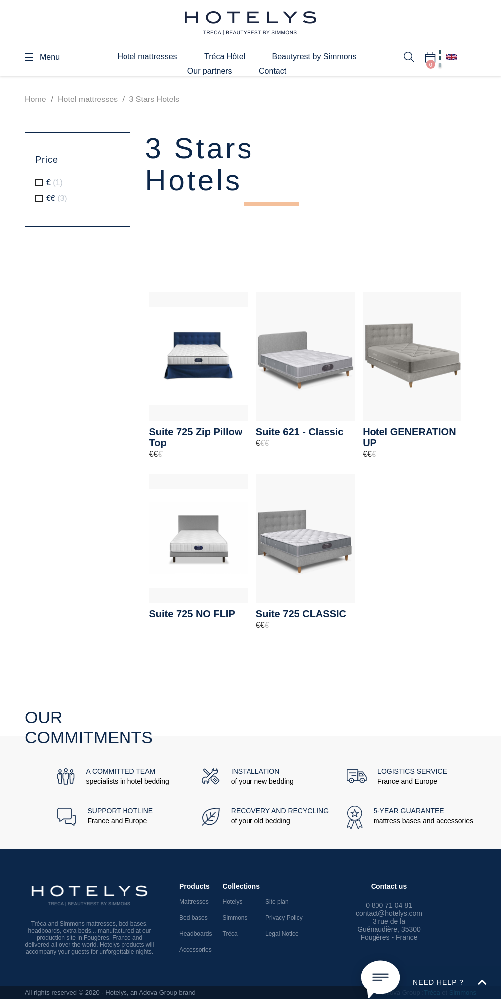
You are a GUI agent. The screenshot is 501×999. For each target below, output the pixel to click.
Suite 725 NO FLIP (192, 613)
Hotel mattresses (147, 56)
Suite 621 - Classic (300, 431)
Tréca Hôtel (224, 56)
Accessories (195, 949)
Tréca (230, 933)
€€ (56, 198)
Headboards (195, 933)
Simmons (235, 917)
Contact (272, 71)
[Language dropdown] (451, 57)
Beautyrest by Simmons (314, 56)
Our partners (209, 71)
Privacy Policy (284, 917)
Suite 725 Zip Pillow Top (196, 437)
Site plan (277, 902)
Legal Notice (282, 933)
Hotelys (233, 902)
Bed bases (193, 917)
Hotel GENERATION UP (409, 437)
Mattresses (194, 902)
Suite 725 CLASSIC (301, 613)
